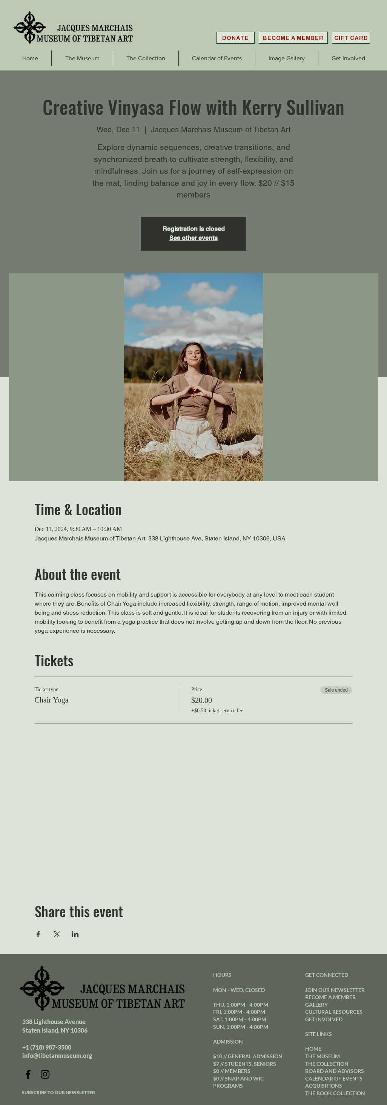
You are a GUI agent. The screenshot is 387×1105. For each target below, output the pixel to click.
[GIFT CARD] (351, 38)
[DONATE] (236, 38)
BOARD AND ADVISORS (334, 1071)
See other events (193, 238)
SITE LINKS (318, 1034)
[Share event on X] (56, 934)
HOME (313, 1048)
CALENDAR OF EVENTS (333, 1078)
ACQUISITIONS (323, 1085)
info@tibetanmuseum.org (57, 1055)
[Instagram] (45, 1074)
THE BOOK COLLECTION (335, 1093)
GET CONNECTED (326, 975)
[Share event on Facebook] (38, 934)
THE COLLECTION (327, 1064)
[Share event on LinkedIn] (75, 934)
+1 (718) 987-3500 (46, 1047)
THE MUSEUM (322, 1056)
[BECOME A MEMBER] (293, 38)
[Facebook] (28, 1074)
